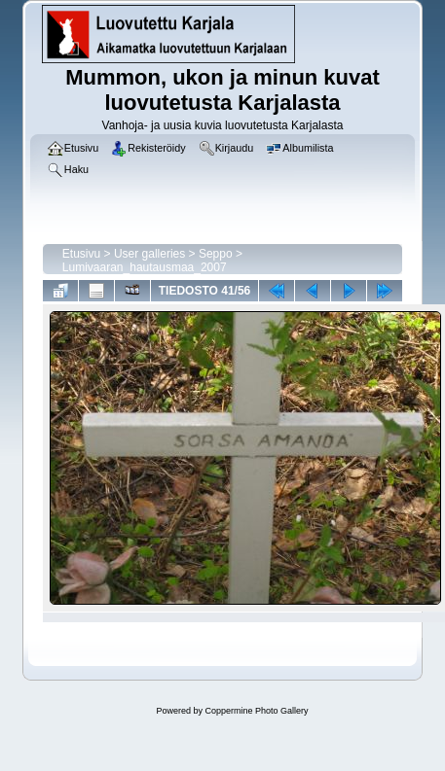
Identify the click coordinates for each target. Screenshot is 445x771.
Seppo (216, 254)
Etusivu (81, 254)
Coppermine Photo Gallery (256, 711)
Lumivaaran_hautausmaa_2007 (144, 267)
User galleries (149, 254)
